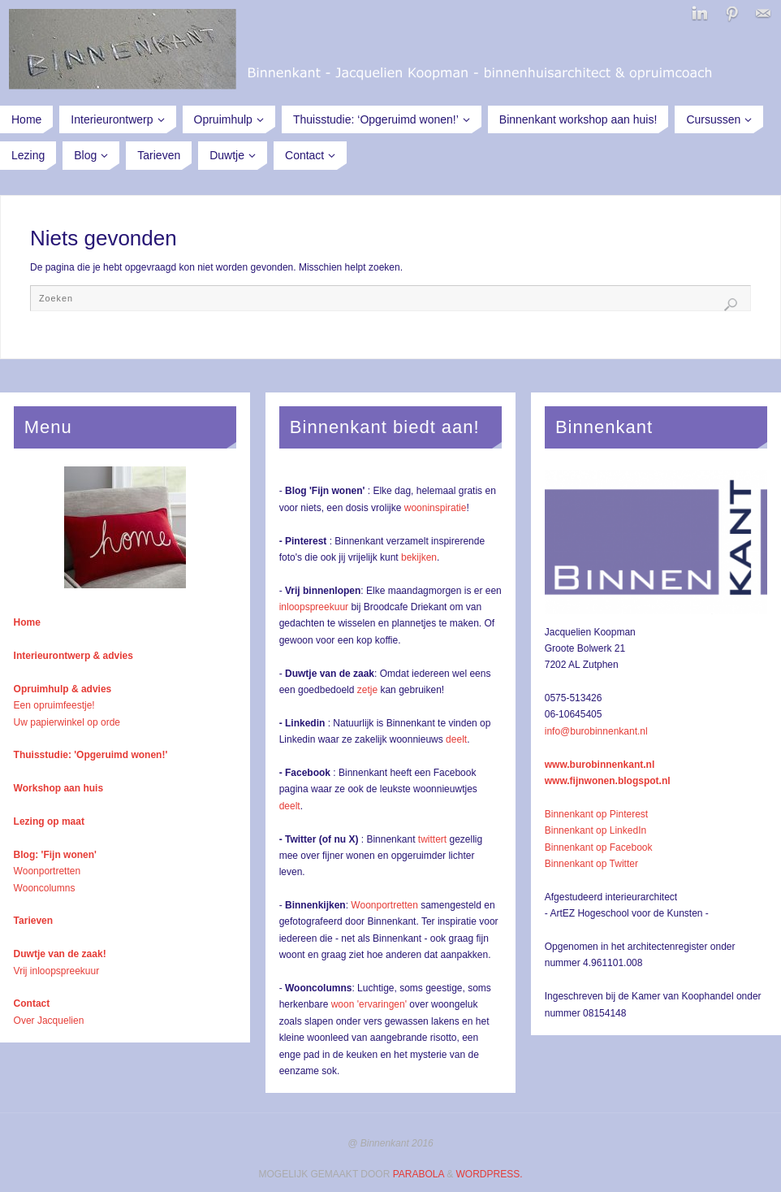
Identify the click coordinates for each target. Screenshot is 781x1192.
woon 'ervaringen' (369, 1004)
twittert (432, 839)
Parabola (418, 1174)
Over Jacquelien (49, 1020)
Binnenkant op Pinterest (596, 814)
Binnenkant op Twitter (591, 863)
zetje (367, 690)
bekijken (419, 557)
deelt (456, 739)
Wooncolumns (45, 888)
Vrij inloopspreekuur (57, 971)
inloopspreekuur (313, 607)
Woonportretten (47, 871)
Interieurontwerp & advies (73, 655)
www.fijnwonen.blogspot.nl (608, 781)
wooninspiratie (435, 508)
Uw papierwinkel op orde (67, 722)
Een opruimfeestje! (54, 705)
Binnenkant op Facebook (599, 847)
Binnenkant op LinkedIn (595, 830)
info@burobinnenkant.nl (596, 731)
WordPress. (488, 1174)
